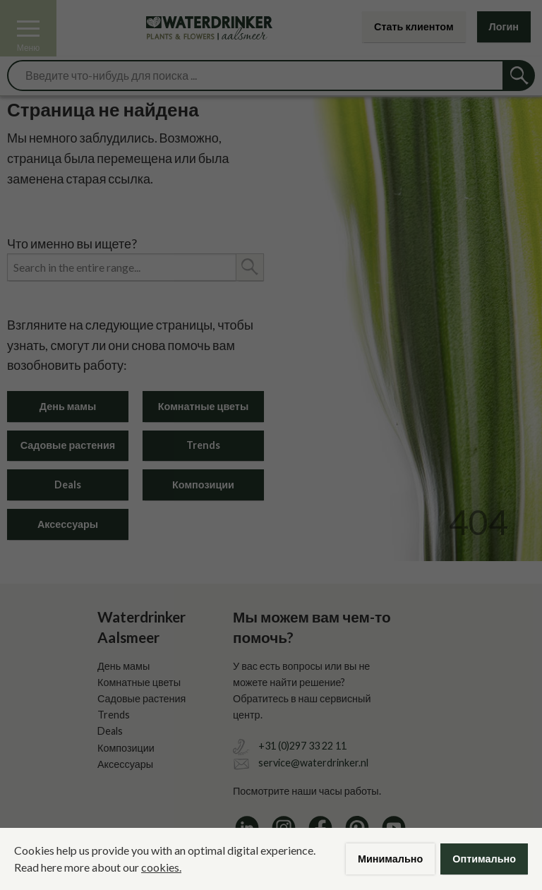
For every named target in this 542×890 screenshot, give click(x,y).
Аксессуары (67, 524)
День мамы (68, 406)
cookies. (161, 867)
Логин (504, 26)
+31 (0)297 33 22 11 (302, 746)
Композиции (203, 485)
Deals (67, 485)
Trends (203, 445)
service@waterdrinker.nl (313, 763)
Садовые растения (67, 445)
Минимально (390, 859)
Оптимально (484, 859)
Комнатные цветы (203, 406)
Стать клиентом (414, 26)
